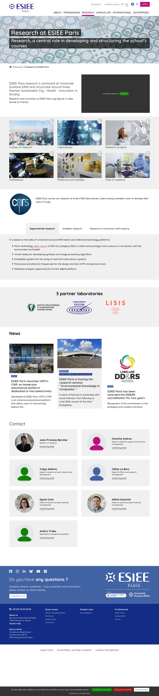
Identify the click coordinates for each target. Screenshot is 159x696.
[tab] (42, 228)
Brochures (96, 4)
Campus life (103, 12)
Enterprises (141, 12)
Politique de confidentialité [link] (79, 693)
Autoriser (124, 94)
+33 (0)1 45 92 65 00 (21, 609)
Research (18, 67)
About (58, 12)
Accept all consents (102, 689)
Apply (145, 4)
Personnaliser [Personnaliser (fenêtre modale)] (141, 689)
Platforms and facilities (70, 179)
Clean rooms (120, 613)
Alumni (118, 619)
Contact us (17, 596)
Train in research (115, 179)
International (122, 12)
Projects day (50, 619)
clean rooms (40, 246)
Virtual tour (49, 622)
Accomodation (86, 613)
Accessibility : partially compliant (74, 650)
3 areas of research (20, 147)
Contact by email (47, 446)
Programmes (72, 12)
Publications (16, 179)
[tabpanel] (79, 257)
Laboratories (64, 147)
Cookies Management (107, 650)
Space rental (120, 616)
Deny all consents (123, 689)
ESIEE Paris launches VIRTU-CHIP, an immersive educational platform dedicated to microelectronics (31, 386)
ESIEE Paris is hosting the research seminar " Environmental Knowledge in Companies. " (79, 384)
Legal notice (46, 650)
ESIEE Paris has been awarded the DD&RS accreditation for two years (126, 395)
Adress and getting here (55, 613)
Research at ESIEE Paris (37, 67)
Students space (112, 4)
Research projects (115, 147)
